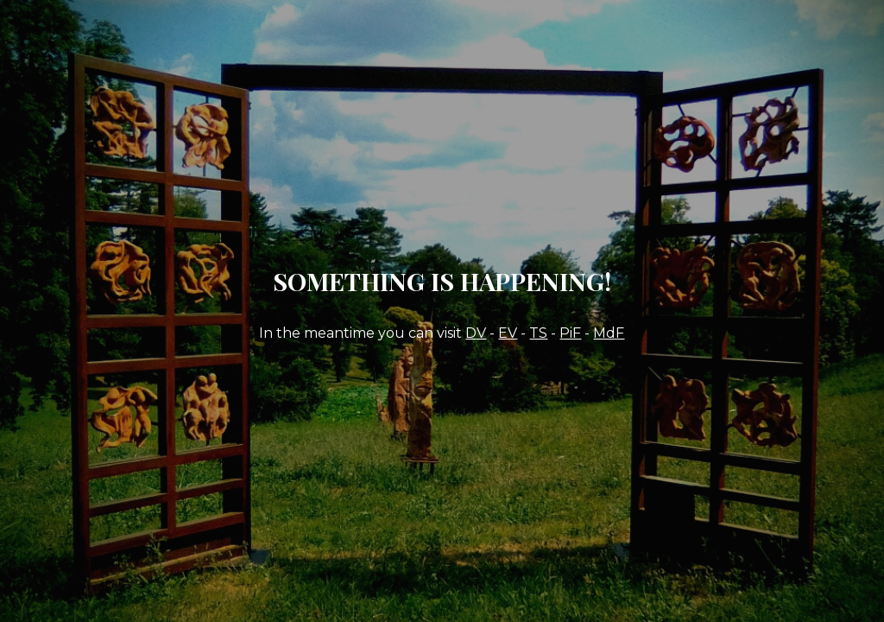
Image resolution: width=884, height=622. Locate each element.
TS (538, 333)
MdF (608, 333)
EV (507, 333)
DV (475, 333)
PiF (570, 333)
